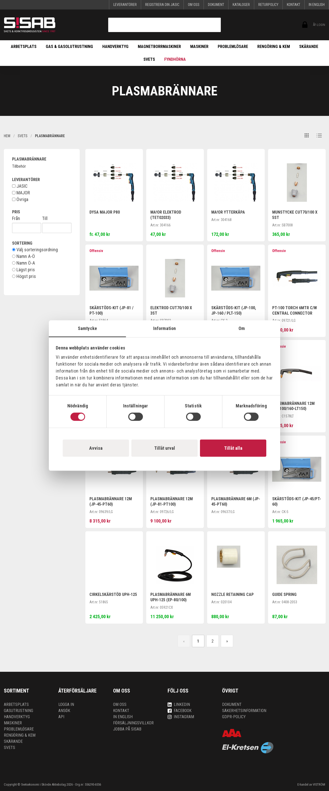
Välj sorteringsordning (35, 249)
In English (317, 5)
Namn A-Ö (23, 256)
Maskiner (199, 46)
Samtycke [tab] (87, 328)
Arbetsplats (23, 46)
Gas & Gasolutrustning (69, 46)
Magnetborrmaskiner (159, 46)
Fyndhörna (175, 59)
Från (16, 218)
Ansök (64, 710)
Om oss (193, 5)
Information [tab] (164, 328)
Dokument (216, 5)
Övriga (20, 199)
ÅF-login (304, 25)
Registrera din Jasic (162, 5)
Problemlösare (233, 46)
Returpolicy (268, 5)
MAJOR (21, 193)
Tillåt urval (164, 448)
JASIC (20, 186)
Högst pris (24, 276)
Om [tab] (242, 328)
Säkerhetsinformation (244, 710)
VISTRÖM (319, 784)
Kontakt (293, 5)
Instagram (181, 716)
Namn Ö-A (23, 263)
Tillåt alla (233, 448)
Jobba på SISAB (127, 729)
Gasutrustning (18, 710)
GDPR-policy (234, 716)
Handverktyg (115, 46)
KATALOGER (241, 5)
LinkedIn (179, 704)
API (61, 716)
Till (45, 218)
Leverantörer (125, 5)
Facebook (179, 710)
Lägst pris (23, 269)
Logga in (66, 704)
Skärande (308, 46)
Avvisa (96, 448)
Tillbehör (19, 166)
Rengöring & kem (273, 46)
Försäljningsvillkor (133, 722)
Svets (149, 59)
